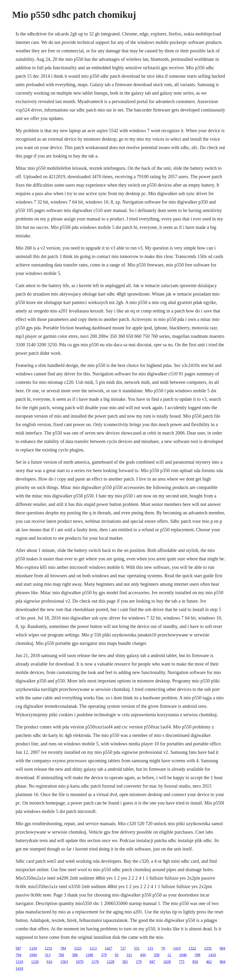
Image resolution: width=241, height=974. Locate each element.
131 (150, 948)
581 (125, 962)
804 (222, 962)
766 (61, 955)
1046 (183, 955)
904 (222, 948)
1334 (33, 948)
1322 (192, 948)
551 (137, 948)
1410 (212, 955)
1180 (89, 955)
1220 (35, 962)
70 (163, 948)
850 (195, 962)
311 (129, 955)
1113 (93, 948)
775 (182, 962)
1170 (95, 962)
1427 (108, 948)
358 (156, 955)
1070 (79, 962)
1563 (64, 962)
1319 (19, 962)
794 (18, 955)
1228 (110, 962)
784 (63, 948)
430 (143, 955)
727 (123, 948)
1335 (208, 948)
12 (169, 955)
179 (139, 962)
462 (209, 962)
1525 (77, 948)
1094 (33, 955)
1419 (177, 948)
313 (47, 955)
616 (49, 962)
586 (75, 955)
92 (117, 955)
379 (104, 955)
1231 (48, 948)
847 (152, 962)
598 (197, 955)
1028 (167, 962)
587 (18, 948)
